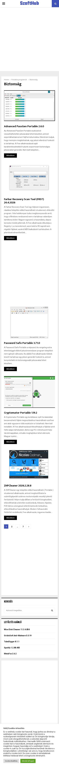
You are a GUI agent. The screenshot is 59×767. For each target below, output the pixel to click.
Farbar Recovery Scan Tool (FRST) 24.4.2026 (24, 201)
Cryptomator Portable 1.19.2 (20, 413)
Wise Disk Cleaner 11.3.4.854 (17, 629)
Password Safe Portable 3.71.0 (22, 343)
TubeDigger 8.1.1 (11, 641)
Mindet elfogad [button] (28, 761)
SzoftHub (29, 3)
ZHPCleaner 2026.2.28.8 (17, 485)
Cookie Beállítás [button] (11, 761)
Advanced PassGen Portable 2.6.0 (24, 126)
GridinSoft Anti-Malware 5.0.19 (17, 636)
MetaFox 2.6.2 (10, 654)
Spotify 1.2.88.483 (12, 648)
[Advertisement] (29, 39)
